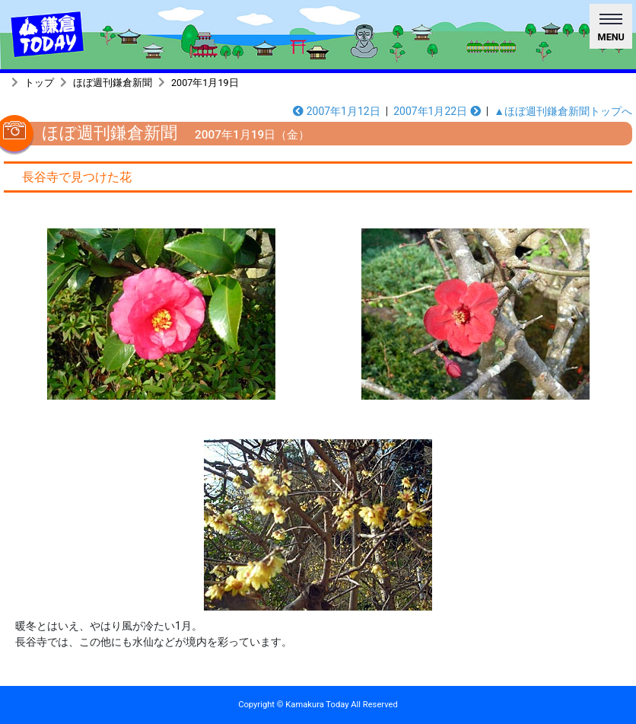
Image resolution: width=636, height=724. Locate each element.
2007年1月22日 (437, 111)
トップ (39, 82)
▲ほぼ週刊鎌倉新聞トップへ (563, 111)
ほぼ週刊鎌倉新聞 (112, 82)
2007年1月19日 (205, 82)
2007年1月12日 (336, 111)
